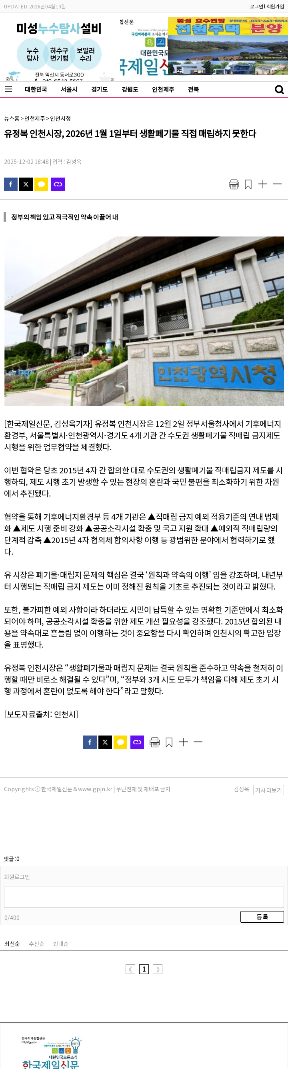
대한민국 (36, 89)
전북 (193, 89)
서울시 (69, 89)
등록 (262, 876)
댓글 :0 (12, 818)
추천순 (36, 903)
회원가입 (275, 6)
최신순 (12, 903)
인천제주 (163, 89)
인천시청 (60, 118)
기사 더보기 (268, 790)
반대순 (61, 903)
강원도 (130, 89)
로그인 (256, 6)
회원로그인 (17, 837)
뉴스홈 (12, 118)
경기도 (99, 89)
